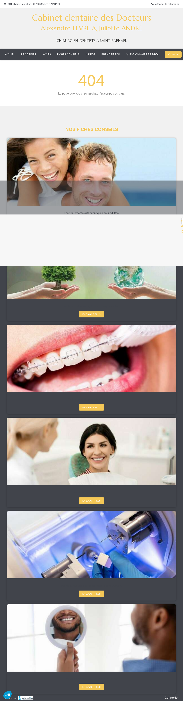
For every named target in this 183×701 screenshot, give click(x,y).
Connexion (172, 697)
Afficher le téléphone (167, 4)
